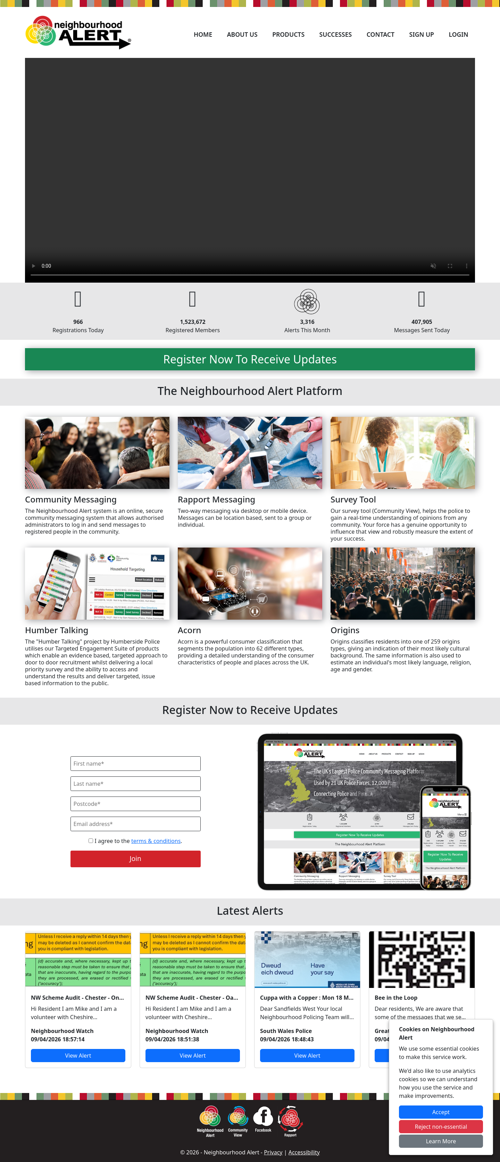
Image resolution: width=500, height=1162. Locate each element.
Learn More (441, 1141)
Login (458, 34)
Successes (335, 34)
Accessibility (304, 1152)
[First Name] (135, 763)
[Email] (135, 824)
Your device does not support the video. (250, 170)
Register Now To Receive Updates (250, 359)
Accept (441, 1112)
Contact (380, 34)
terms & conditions (156, 841)
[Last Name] (135, 783)
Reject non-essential (441, 1126)
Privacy (273, 1152)
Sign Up (421, 34)
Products (288, 34)
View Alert (78, 1055)
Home (203, 34)
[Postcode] (135, 804)
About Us (242, 34)
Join (135, 858)
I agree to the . (135, 841)
